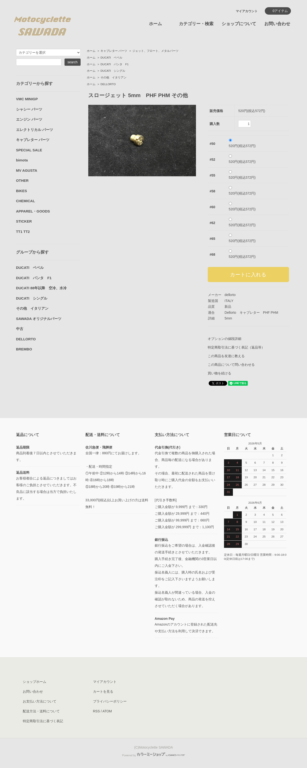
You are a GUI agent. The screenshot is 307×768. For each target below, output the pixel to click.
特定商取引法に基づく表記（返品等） (236, 347)
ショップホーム (34, 682)
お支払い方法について (39, 701)
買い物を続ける (219, 373)
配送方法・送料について (41, 711)
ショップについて (239, 23)
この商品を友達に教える (226, 356)
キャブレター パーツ (113, 51)
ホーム (155, 23)
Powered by (153, 755)
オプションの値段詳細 (224, 339)
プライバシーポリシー (110, 701)
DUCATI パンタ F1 (114, 64)
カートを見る (103, 691)
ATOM (107, 711)
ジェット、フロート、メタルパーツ (155, 51)
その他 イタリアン (113, 77)
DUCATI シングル (112, 70)
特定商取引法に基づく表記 (43, 721)
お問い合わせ (277, 23)
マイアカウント (247, 11)
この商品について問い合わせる (231, 364)
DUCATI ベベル (111, 57)
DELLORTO (108, 84)
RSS (96, 711)
